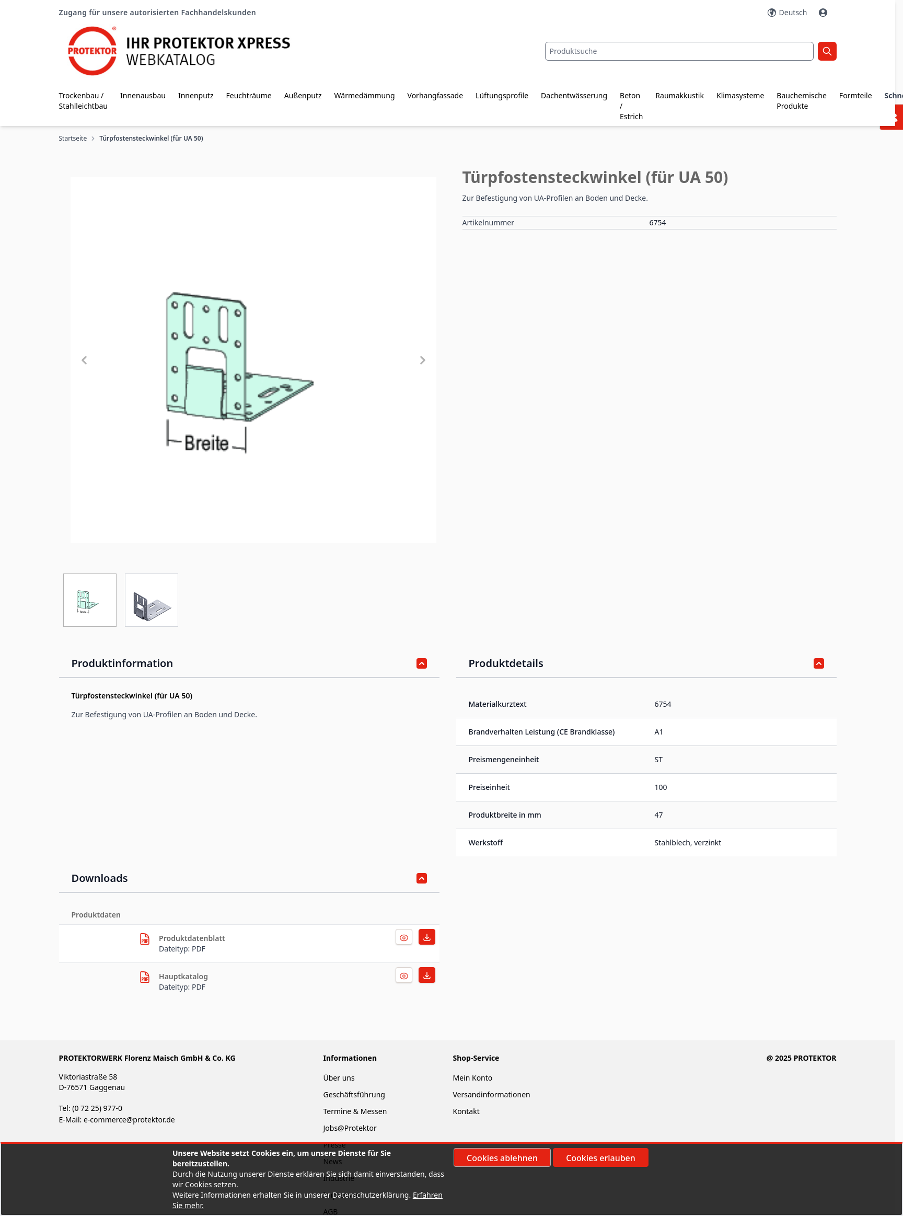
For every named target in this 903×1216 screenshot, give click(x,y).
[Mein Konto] (824, 12)
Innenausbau (143, 95)
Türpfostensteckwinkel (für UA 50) (151, 138)
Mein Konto (472, 1078)
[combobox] (679, 51)
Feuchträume (248, 95)
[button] (253, 360)
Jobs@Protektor (349, 1128)
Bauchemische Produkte (802, 100)
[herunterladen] (144, 939)
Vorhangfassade (436, 95)
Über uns (339, 1078)
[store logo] (188, 51)
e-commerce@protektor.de (129, 1120)
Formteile (855, 95)
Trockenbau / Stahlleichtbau (83, 100)
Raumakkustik (679, 95)
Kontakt (466, 1111)
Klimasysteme (740, 95)
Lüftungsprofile (502, 95)
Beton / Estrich (631, 105)
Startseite (73, 138)
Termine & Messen (355, 1111)
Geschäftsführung (354, 1094)
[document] (451, 1179)
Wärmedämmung (364, 95)
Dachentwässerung (574, 95)
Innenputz (196, 95)
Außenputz (303, 95)
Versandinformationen (491, 1094)
